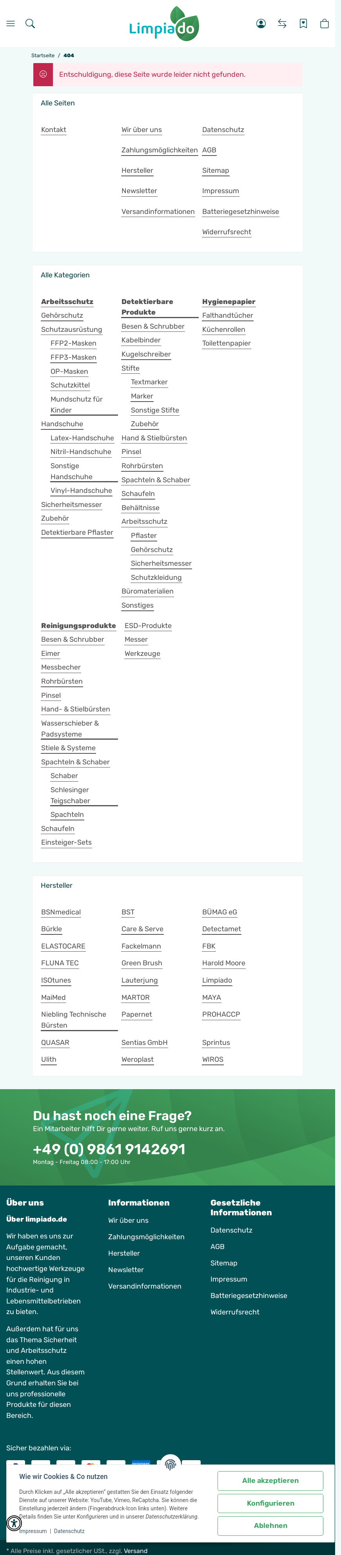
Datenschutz (69, 1531)
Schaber (64, 775)
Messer (136, 639)
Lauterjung (140, 980)
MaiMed (53, 997)
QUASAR (55, 1042)
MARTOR (136, 997)
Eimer (50, 653)
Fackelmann (141, 946)
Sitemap (224, 1263)
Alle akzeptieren (270, 1480)
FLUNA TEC (60, 963)
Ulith (48, 1059)
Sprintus (216, 1042)
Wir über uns (128, 1220)
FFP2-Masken (73, 343)
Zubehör (55, 518)
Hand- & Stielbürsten (75, 709)
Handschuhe (62, 424)
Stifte (131, 368)
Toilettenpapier (226, 343)
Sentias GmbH (145, 1042)
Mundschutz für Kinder (77, 405)
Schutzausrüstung (71, 329)
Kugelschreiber (146, 354)
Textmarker (149, 382)
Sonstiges (138, 605)
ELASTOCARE (63, 946)
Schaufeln (138, 493)
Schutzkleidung (156, 577)
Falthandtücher (227, 315)
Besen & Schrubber (153, 326)
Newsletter (126, 1269)
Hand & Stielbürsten (154, 438)
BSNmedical (61, 912)
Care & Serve (142, 929)
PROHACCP (221, 1014)
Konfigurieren (270, 1503)
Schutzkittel (70, 385)
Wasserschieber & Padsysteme (70, 729)
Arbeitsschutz (144, 521)
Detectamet (221, 929)
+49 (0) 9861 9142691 (109, 1149)
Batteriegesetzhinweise (248, 1295)
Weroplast (138, 1059)
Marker (142, 396)
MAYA (211, 997)
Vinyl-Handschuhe (81, 490)
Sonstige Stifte (155, 410)
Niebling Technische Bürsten (73, 1020)
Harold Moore (223, 963)
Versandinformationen (144, 1286)
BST (128, 912)
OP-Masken (69, 371)
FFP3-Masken (73, 357)
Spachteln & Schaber (156, 480)
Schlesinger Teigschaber (70, 795)
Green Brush (142, 963)
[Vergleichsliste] (282, 23)
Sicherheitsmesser (71, 504)
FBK (209, 946)
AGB (217, 1246)
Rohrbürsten (142, 466)
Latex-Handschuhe (82, 438)
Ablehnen (270, 1525)
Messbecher (61, 667)
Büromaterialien (148, 591)
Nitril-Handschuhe (81, 451)
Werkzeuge (142, 653)
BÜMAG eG (219, 912)
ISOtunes (56, 980)
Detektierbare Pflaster (77, 532)
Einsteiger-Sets (66, 842)
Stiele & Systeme (68, 748)
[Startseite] (165, 23)
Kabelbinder (141, 340)
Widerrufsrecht (234, 1312)
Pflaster (144, 535)
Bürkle (51, 929)
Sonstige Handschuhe (72, 471)
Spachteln (67, 814)
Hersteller (124, 1253)
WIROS (212, 1059)
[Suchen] (30, 23)
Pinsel (131, 451)
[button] (261, 23)
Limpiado (217, 980)
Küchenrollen (223, 329)
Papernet (137, 1014)
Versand (136, 1551)
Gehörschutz (62, 315)
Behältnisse (141, 507)
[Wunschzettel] (303, 23)
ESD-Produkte (148, 625)
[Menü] (10, 23)
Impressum (33, 1531)
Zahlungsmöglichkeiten (146, 1237)
